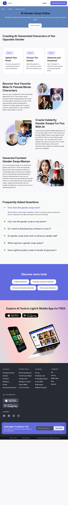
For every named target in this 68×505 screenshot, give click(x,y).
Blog (52, 381)
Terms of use (13, 438)
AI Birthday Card (40, 376)
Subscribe (59, 428)
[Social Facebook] (13, 415)
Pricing (53, 375)
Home (3, 9)
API (52, 372)
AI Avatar (5, 376)
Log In (45, 3)
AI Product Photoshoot (9, 387)
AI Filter (5, 384)
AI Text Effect (39, 381)
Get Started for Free (58, 3)
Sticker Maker (23, 384)
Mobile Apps (55, 378)
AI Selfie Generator (20, 282)
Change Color (23, 378)
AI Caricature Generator (48, 288)
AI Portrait (6, 378)
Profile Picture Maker (25, 376)
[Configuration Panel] (5, 208)
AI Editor (10, 9)
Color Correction (24, 387)
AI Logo (37, 373)
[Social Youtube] (4, 415)
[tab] (34, 208)
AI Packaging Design (41, 378)
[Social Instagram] (9, 415)
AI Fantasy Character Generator (43, 282)
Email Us (53, 384)
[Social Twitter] (18, 415)
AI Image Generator (8, 373)
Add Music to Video (25, 381)
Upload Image (35, 25)
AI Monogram (39, 384)
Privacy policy (26, 438)
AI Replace (6, 381)
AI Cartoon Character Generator (23, 288)
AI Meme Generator (41, 387)
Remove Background (25, 373)
